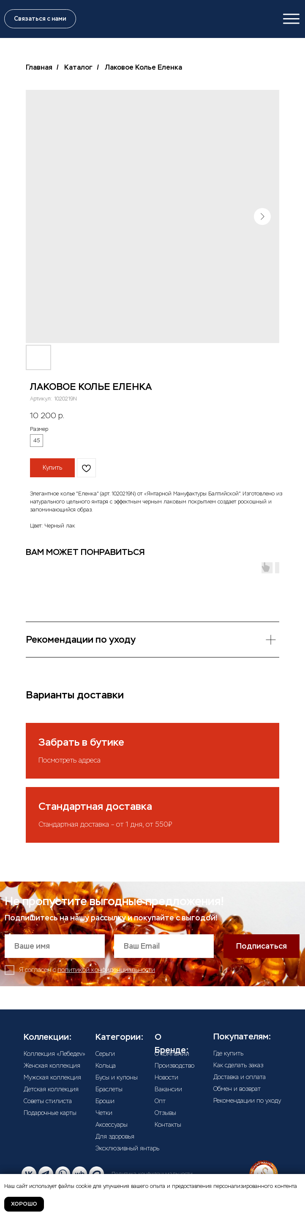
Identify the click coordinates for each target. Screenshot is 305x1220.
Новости (166, 1077)
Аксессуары (111, 1124)
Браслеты (109, 1089)
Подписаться (261, 946)
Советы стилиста (48, 1101)
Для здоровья (114, 1136)
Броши (104, 1101)
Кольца (105, 1065)
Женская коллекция (52, 1065)
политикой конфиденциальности (106, 970)
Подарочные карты (50, 1112)
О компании (172, 1053)
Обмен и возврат (237, 1088)
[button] (40, 18)
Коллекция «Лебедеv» (54, 1053)
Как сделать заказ (238, 1065)
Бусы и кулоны (116, 1077)
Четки (103, 1112)
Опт (160, 1101)
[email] (164, 946)
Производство (174, 1065)
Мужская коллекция (52, 1077)
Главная (39, 67)
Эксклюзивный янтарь (127, 1148)
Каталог (78, 67)
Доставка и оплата (239, 1077)
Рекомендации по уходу (247, 1100)
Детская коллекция (51, 1089)
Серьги (105, 1053)
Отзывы (165, 1112)
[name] (54, 946)
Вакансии (168, 1089)
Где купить (228, 1053)
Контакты (168, 1124)
